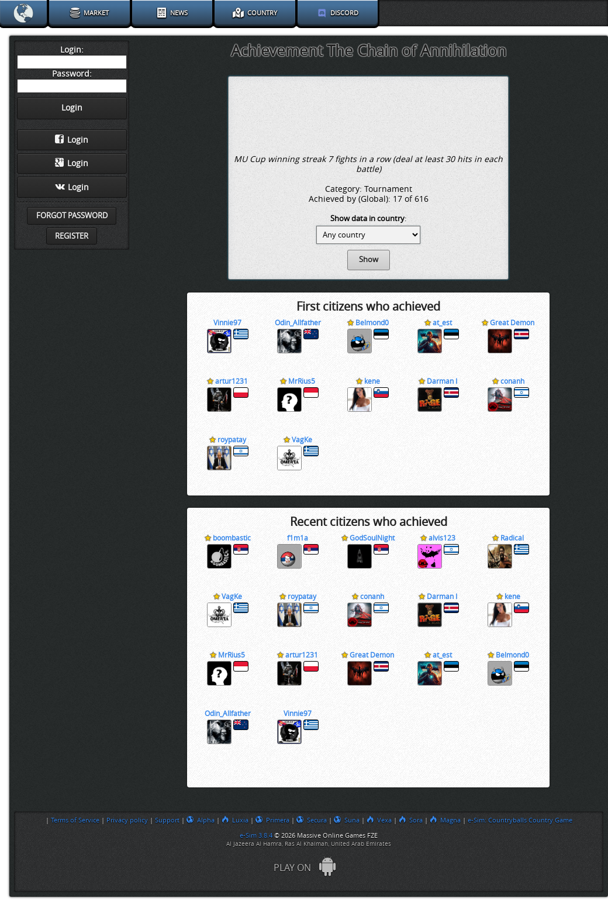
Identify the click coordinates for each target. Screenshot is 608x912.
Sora (411, 820)
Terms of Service (75, 820)
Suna (347, 820)
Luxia (235, 820)
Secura (311, 820)
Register (71, 236)
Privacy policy (127, 820)
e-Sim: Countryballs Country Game (520, 820)
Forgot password (72, 215)
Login (71, 140)
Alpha (200, 820)
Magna (445, 820)
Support (167, 820)
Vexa (379, 820)
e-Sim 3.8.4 (256, 835)
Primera (272, 820)
